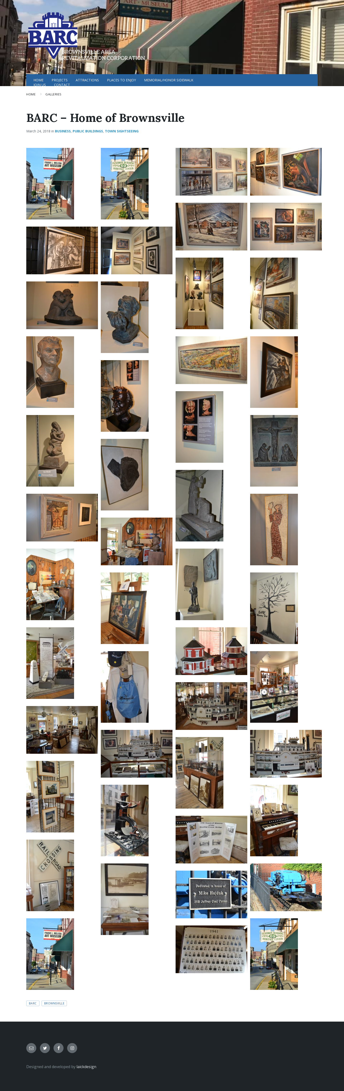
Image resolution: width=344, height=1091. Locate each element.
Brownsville (54, 1003)
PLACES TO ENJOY (121, 80)
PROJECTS (60, 80)
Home (31, 94)
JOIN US (39, 85)
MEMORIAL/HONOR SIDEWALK (168, 80)
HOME (38, 80)
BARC (33, 1003)
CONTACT (62, 85)
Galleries (53, 94)
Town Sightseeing (122, 131)
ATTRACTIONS (87, 80)
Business (63, 131)
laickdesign (86, 1066)
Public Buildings (88, 131)
